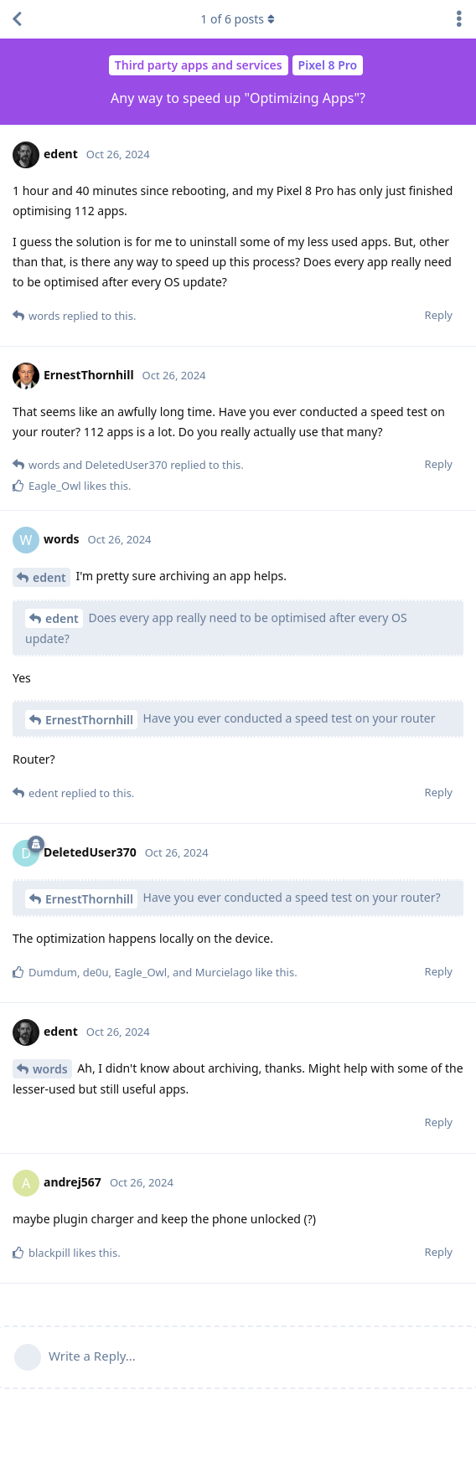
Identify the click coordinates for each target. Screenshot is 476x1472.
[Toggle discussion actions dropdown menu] (459, 19)
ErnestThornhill (89, 720)
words (50, 1069)
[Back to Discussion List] (17, 19)
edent (49, 577)
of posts (238, 19)
